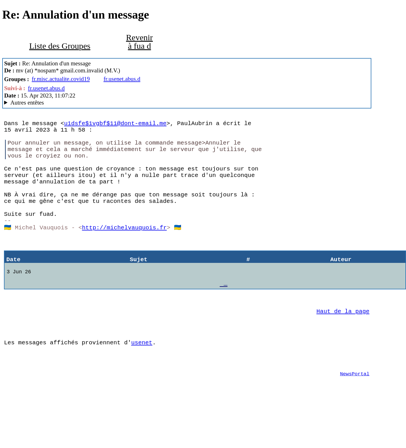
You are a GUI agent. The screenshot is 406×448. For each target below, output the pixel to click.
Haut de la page (342, 345)
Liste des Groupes (59, 46)
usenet (141, 381)
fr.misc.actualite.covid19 (61, 79)
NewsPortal (354, 416)
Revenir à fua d (139, 42)
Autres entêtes (27, 102)
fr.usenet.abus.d (121, 79)
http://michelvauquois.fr (124, 250)
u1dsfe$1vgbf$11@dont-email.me (115, 124)
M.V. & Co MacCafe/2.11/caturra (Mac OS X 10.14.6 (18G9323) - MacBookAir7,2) (187, 102)
